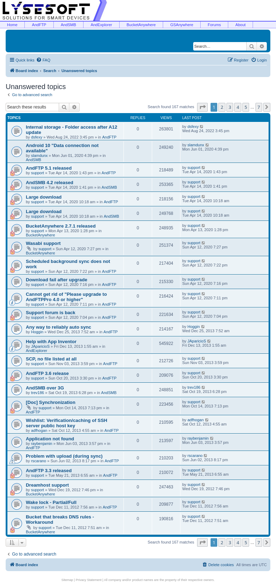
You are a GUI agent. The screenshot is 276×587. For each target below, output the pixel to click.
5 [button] (246, 107)
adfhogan (39, 430)
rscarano (38, 461)
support (37, 173)
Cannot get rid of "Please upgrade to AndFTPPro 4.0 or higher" (66, 297)
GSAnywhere (181, 25)
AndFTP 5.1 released (49, 168)
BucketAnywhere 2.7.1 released (61, 226)
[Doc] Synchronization (50, 402)
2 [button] (221, 107)
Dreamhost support (47, 485)
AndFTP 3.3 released (49, 470)
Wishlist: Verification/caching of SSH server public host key (66, 423)
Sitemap (67, 580)
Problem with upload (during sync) (64, 456)
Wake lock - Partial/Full (51, 502)
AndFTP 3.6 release (47, 373)
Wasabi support (43, 243)
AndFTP (39, 25)
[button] (202, 107)
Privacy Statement (89, 580)
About (240, 25)
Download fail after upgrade (56, 279)
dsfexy (36, 137)
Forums (214, 25)
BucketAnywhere (141, 25)
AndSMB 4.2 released (49, 182)
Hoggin (37, 332)
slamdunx (39, 155)
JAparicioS (40, 346)
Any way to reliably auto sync (58, 327)
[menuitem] (43, 60)
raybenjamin (41, 443)
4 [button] (237, 107)
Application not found (50, 438)
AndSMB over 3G (45, 388)
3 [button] (230, 107)
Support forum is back (50, 312)
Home (12, 25)
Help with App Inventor (51, 341)
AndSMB (68, 25)
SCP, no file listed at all (51, 359)
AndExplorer (101, 25)
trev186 (37, 393)
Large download (44, 197)
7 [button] (259, 107)
